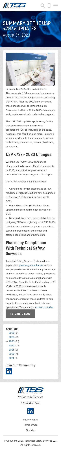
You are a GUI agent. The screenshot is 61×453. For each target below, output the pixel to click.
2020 (12, 353)
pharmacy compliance (31, 265)
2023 (11, 341)
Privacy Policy (30, 419)
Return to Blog (20, 313)
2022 (11, 345)
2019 (11, 358)
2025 (11, 332)
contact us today (44, 307)
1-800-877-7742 (49, 5)
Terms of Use (30, 424)
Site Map (30, 430)
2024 (11, 337)
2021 (11, 349)
